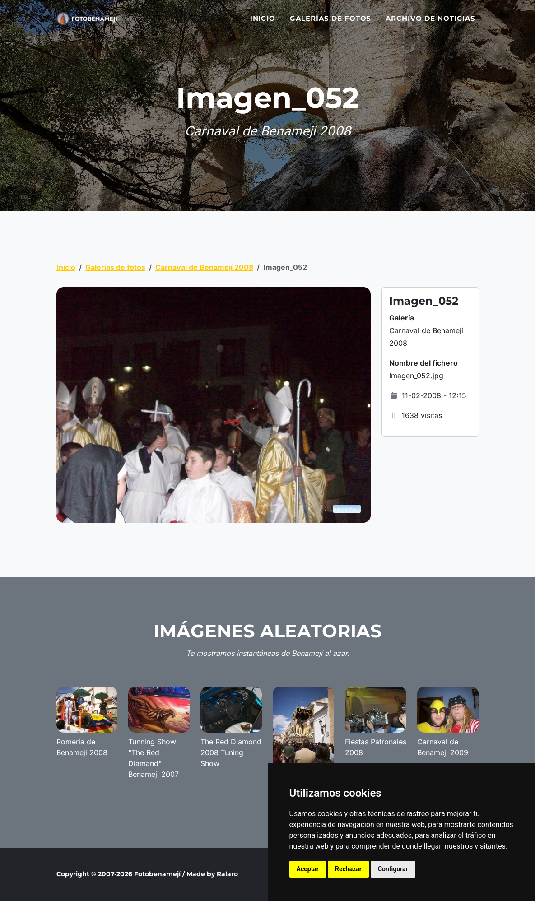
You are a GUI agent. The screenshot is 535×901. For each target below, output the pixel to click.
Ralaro (227, 874)
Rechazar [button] (348, 869)
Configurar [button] (393, 869)
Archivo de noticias (430, 23)
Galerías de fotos (330, 23)
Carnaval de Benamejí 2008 (204, 267)
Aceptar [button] (308, 869)
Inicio (263, 23)
